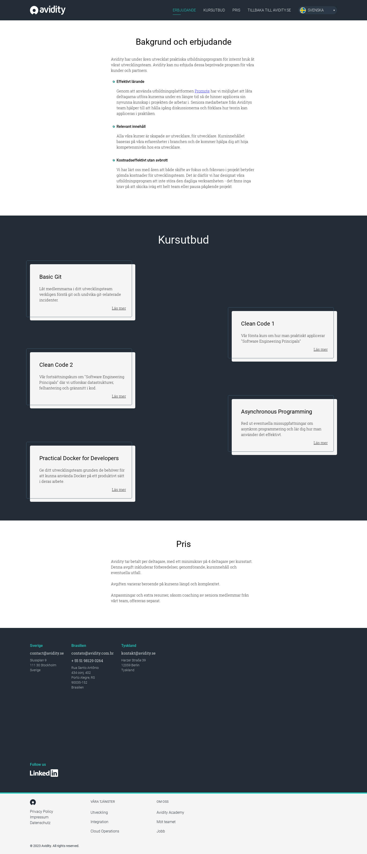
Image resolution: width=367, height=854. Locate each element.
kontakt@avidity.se (138, 653)
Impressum (39, 817)
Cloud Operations (105, 831)
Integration (99, 822)
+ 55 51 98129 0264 (87, 660)
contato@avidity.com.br (92, 653)
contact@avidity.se (47, 653)
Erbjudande (184, 10)
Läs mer (119, 308)
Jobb (161, 831)
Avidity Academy (170, 812)
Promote (202, 90)
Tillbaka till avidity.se (269, 10)
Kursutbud (214, 10)
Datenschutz (40, 823)
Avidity (48, 10)
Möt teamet (166, 822)
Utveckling (99, 812)
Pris (236, 10)
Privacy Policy (41, 811)
